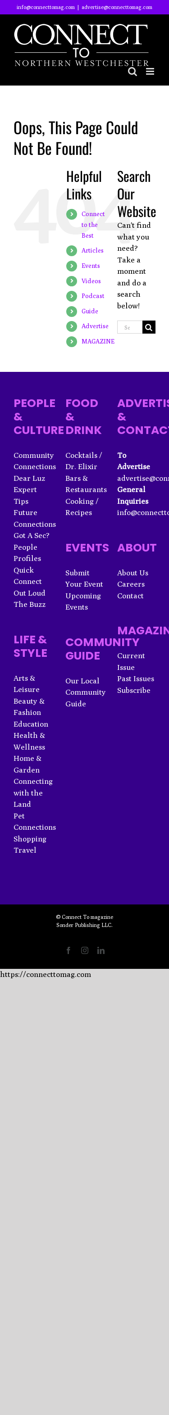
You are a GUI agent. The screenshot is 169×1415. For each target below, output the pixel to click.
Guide (90, 311)
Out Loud (30, 592)
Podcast (93, 295)
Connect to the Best (93, 224)
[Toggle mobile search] (132, 71)
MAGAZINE (98, 341)
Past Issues (135, 678)
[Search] (148, 327)
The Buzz (30, 604)
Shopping (30, 838)
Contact (130, 595)
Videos (91, 281)
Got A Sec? (32, 535)
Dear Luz (29, 478)
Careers (131, 583)
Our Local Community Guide (85, 692)
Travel (25, 849)
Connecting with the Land (33, 793)
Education (31, 723)
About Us (132, 572)
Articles (93, 250)
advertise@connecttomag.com (117, 7)
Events (91, 265)
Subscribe (134, 690)
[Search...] (129, 327)
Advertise (95, 326)
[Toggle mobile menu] (150, 71)
